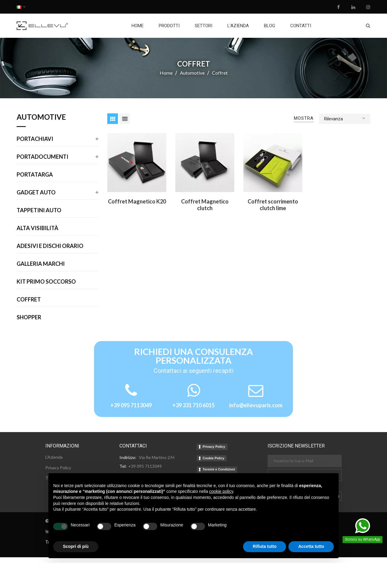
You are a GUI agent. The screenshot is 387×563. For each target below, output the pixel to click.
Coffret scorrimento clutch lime (273, 204)
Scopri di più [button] (76, 546)
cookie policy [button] (221, 491)
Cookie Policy (213, 458)
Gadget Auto (36, 193)
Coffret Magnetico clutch (205, 204)
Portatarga (35, 175)
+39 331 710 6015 (193, 405)
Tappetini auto (39, 210)
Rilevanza (344, 118)
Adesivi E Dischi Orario (50, 246)
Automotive (41, 117)
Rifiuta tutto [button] (265, 546)
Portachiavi (35, 139)
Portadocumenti (42, 157)
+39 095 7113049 (131, 405)
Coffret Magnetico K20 (137, 201)
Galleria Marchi (41, 264)
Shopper (29, 317)
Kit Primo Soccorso (46, 282)
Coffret (29, 300)
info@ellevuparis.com (255, 405)
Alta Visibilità (37, 228)
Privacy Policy (214, 446)
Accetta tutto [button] (311, 546)
